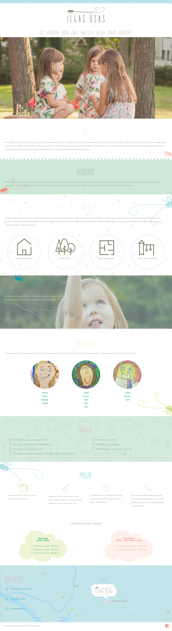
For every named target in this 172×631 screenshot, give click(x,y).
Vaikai (74, 32)
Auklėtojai (87, 32)
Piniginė (112, 32)
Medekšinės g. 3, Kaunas (22, 589)
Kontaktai (125, 32)
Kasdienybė (53, 32)
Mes (43, 32)
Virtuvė (101, 32)
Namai (65, 32)
